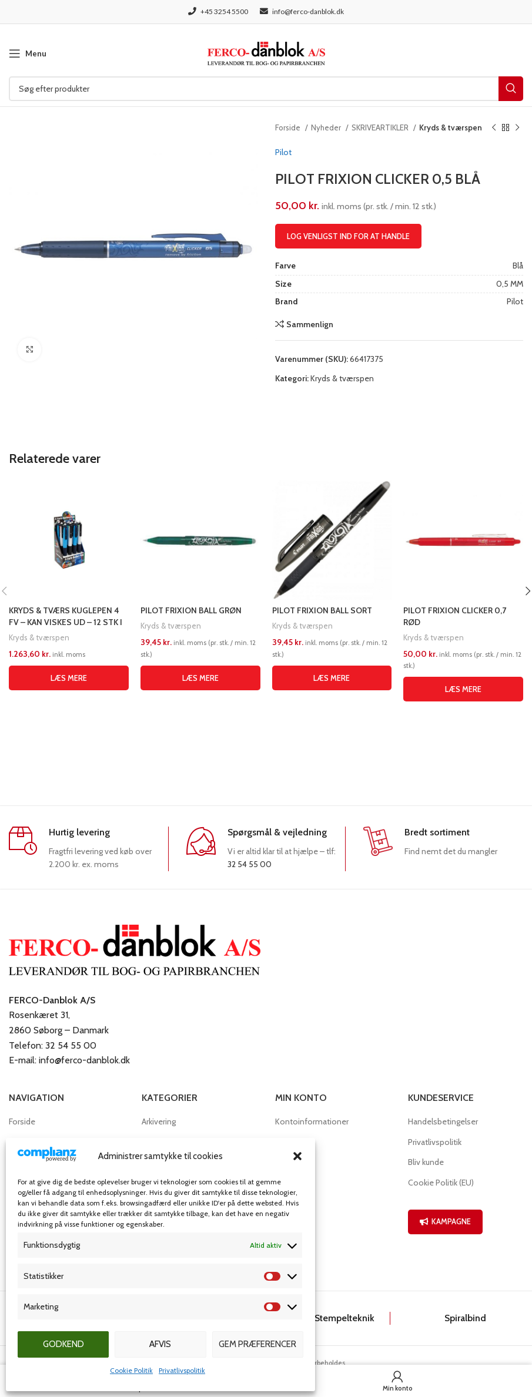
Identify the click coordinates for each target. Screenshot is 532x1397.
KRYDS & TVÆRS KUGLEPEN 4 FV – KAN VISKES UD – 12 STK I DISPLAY (65, 622)
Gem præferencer (257, 1344)
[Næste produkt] (517, 128)
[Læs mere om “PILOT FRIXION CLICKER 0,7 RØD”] (463, 689)
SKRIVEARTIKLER (381, 127)
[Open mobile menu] (27, 53)
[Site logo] (266, 52)
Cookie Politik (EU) (441, 1182)
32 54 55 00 (249, 864)
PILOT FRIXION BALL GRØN (191, 610)
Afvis (160, 1344)
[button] (297, 1156)
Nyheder (327, 127)
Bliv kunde (426, 1162)
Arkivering (159, 1121)
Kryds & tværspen (450, 127)
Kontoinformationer (312, 1121)
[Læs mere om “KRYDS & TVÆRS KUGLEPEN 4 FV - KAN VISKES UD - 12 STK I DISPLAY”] (69, 678)
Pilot (283, 152)
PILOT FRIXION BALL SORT (322, 610)
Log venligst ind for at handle (348, 236)
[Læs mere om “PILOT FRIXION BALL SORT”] (332, 678)
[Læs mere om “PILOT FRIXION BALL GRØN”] (200, 678)
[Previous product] (494, 128)
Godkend (63, 1344)
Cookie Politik (131, 1370)
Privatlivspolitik (182, 1370)
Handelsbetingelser (443, 1121)
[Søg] (266, 88)
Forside (288, 127)
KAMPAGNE (445, 1221)
